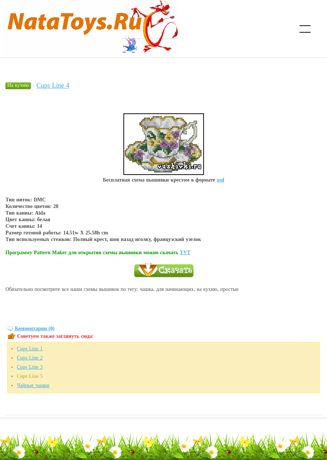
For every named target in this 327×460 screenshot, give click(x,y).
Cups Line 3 (29, 367)
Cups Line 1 (29, 348)
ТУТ (185, 252)
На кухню (18, 85)
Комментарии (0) (35, 328)
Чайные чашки (33, 385)
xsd (220, 180)
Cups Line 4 (52, 85)
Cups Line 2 (29, 358)
